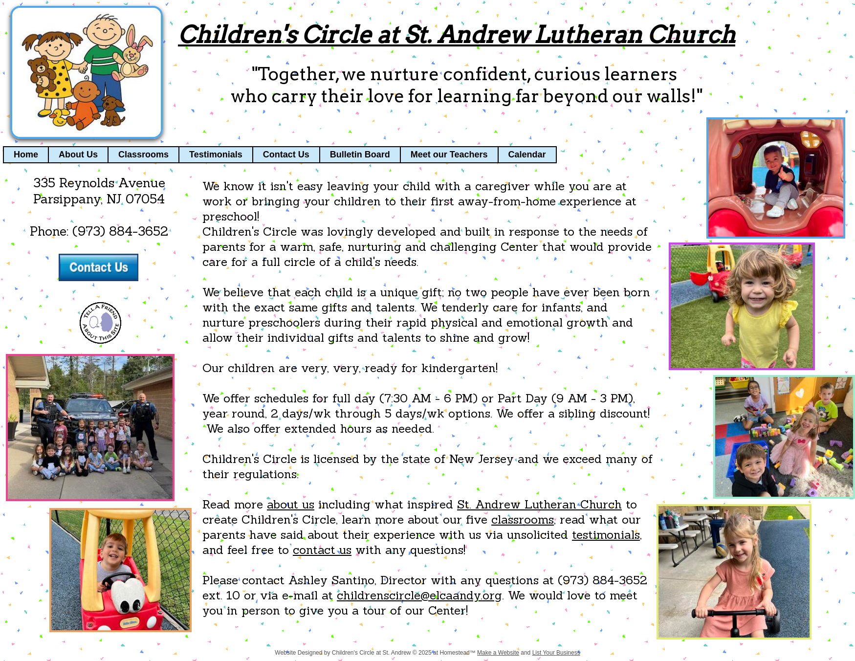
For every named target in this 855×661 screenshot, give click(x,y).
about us (290, 504)
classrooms (522, 519)
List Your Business (556, 652)
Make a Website (498, 652)
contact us (322, 549)
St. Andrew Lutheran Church (539, 504)
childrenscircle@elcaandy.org (419, 595)
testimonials (606, 534)
